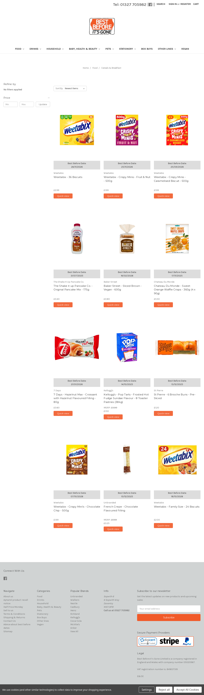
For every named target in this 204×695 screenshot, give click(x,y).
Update (43, 104)
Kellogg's (75, 617)
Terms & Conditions (14, 614)
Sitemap (7, 631)
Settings (147, 690)
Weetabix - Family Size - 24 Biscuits (177, 506)
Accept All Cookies (187, 690)
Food (19, 48)
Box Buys (147, 48)
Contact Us (9, 621)
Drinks (35, 48)
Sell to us (8, 610)
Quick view (63, 196)
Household (55, 48)
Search (161, 4)
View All (74, 631)
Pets (109, 48)
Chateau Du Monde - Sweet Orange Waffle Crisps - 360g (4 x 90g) (175, 289)
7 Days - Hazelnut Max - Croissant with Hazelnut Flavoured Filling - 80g (75, 398)
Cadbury (75, 607)
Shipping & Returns (14, 617)
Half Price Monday (13, 607)
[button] (26, 98)
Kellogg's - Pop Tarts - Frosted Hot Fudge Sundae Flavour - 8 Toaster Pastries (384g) (126, 398)
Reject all (164, 690)
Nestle (73, 603)
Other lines (167, 48)
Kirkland (75, 614)
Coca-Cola (76, 621)
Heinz (73, 610)
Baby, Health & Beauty (84, 48)
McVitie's (75, 624)
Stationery (127, 48)
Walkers (74, 600)
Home (86, 68)
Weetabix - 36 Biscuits (68, 177)
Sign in (173, 4)
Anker (73, 628)
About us (8, 596)
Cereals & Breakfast (111, 68)
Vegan (185, 48)
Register (185, 4)
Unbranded (76, 596)
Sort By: (59, 88)
